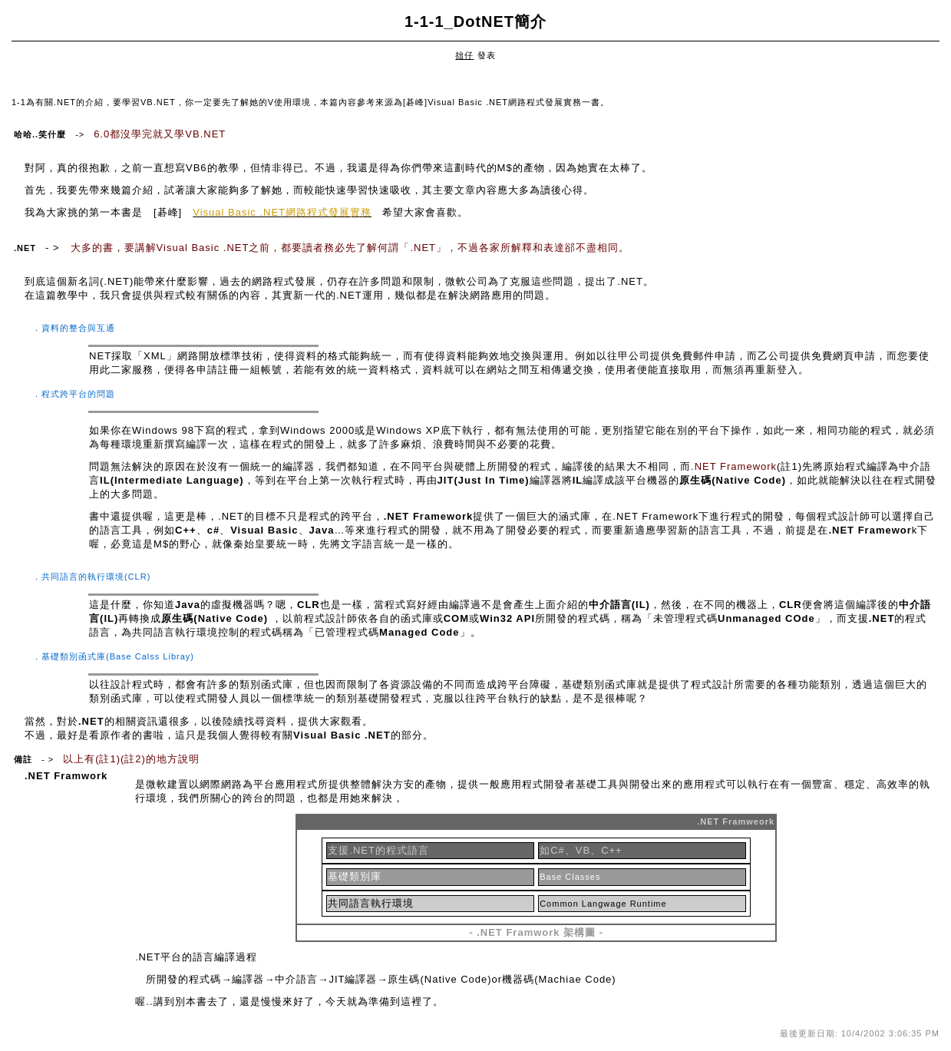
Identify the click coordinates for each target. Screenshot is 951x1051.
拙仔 (464, 55)
